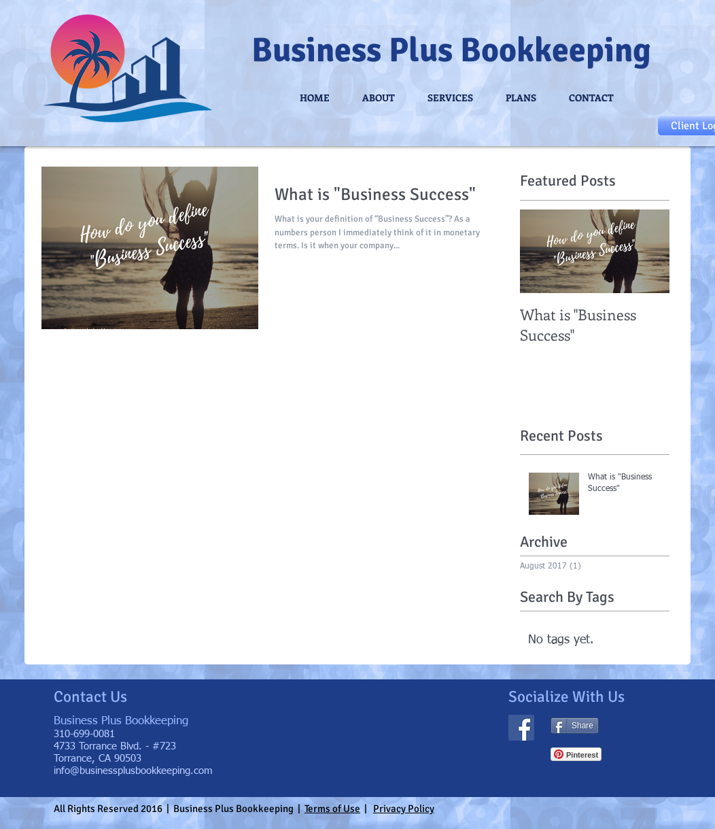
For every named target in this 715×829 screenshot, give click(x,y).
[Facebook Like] (638, 726)
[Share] (575, 725)
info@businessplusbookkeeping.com (133, 771)
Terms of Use (332, 808)
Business (316, 50)
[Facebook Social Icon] (521, 728)
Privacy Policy (403, 808)
